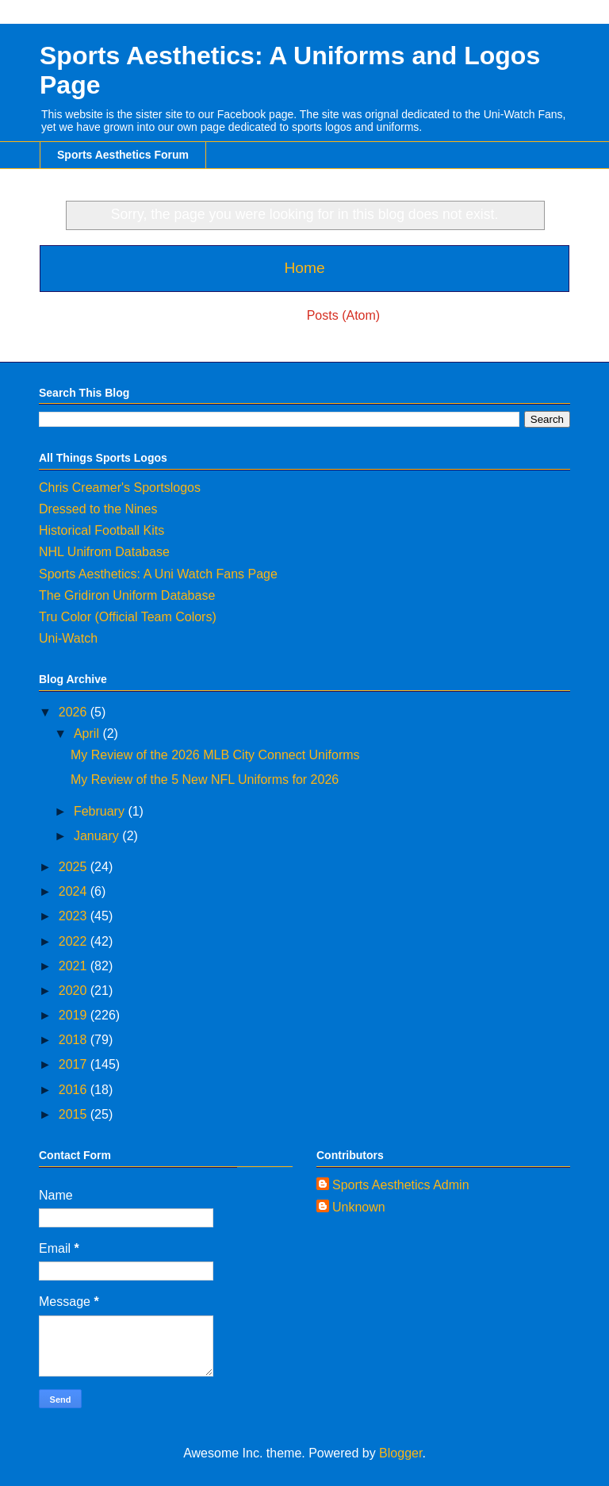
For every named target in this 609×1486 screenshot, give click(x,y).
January (98, 836)
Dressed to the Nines (98, 509)
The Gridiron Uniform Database (127, 595)
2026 (74, 712)
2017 (74, 1064)
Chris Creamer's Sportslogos (120, 487)
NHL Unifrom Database (104, 552)
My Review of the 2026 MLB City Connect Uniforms (215, 755)
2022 (74, 941)
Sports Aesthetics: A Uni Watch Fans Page (158, 574)
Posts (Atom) (343, 315)
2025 (74, 867)
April (88, 733)
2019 (74, 1015)
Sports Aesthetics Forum (123, 154)
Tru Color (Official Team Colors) (127, 617)
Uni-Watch (68, 638)
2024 (74, 891)
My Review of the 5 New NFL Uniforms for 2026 (205, 779)
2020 (74, 990)
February (101, 811)
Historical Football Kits (101, 530)
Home (304, 267)
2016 (74, 1089)
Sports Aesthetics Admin (400, 1185)
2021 (74, 966)
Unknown (358, 1207)
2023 (74, 916)
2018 (74, 1039)
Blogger (400, 1453)
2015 (74, 1114)
